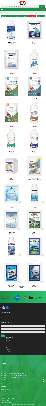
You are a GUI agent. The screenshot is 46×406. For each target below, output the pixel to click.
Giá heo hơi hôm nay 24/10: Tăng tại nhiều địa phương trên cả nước (13, 395)
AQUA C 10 (11, 162)
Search (42, 6)
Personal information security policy (7, 319)
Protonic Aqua (12, 269)
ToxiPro (34, 243)
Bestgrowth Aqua (11, 296)
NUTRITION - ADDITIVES (7, 16)
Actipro (34, 296)
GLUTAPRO (34, 83)
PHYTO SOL (34, 135)
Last (29, 286)
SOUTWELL (34, 42)
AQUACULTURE (32, 16)
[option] (6, 300)
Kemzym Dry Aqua (34, 269)
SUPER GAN (34, 162)
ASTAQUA (11, 83)
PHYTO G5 (34, 109)
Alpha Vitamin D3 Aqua (11, 216)
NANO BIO (11, 109)
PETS (39, 16)
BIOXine (11, 189)
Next (26, 286)
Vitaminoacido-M (34, 216)
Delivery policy (3, 321)
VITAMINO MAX (34, 189)
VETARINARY (16, 16)
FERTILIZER (24, 16)
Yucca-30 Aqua (11, 243)
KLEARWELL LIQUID (11, 42)
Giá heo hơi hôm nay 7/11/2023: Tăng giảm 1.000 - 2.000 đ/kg (12, 391)
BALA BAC (11, 135)
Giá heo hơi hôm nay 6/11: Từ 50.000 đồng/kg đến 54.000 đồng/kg (13, 393)
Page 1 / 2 (18, 286)
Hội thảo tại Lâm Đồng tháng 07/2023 (8, 401)
